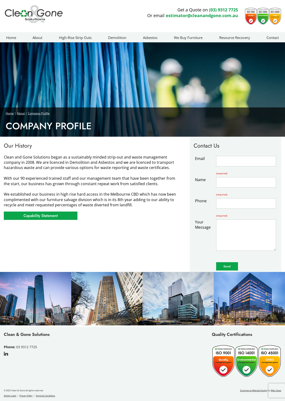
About (37, 37)
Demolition (117, 37)
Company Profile (39, 113)
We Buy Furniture (188, 37)
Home (11, 37)
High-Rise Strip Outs (75, 37)
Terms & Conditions (45, 395)
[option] (35, 299)
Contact (272, 37)
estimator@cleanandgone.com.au (202, 15)
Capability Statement (41, 215)
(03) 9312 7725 (223, 10)
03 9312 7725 (26, 347)
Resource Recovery (234, 37)
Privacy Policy (26, 395)
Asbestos (150, 37)
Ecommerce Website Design (253, 390)
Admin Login (10, 395)
